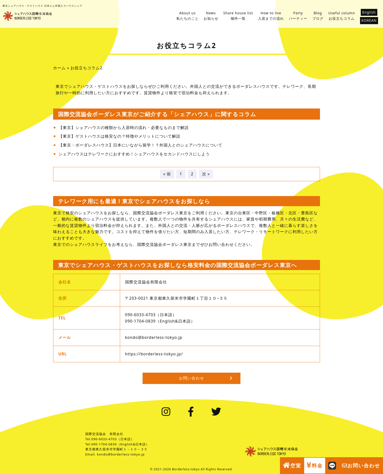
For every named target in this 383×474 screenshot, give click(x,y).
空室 (292, 465)
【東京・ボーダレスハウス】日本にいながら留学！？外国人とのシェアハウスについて (140, 145)
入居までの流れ (271, 15)
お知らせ (211, 15)
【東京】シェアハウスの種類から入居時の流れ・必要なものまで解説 (124, 127)
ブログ (317, 15)
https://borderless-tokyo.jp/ (154, 354)
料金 (315, 465)
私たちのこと (187, 15)
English (369, 12)
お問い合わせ (361, 465)
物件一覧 (238, 15)
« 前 (167, 174)
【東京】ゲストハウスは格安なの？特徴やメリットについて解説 (119, 136)
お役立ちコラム (341, 15)
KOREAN (369, 20)
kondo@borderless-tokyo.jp (153, 337)
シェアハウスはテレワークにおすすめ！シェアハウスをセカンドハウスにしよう (134, 154)
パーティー (298, 15)
